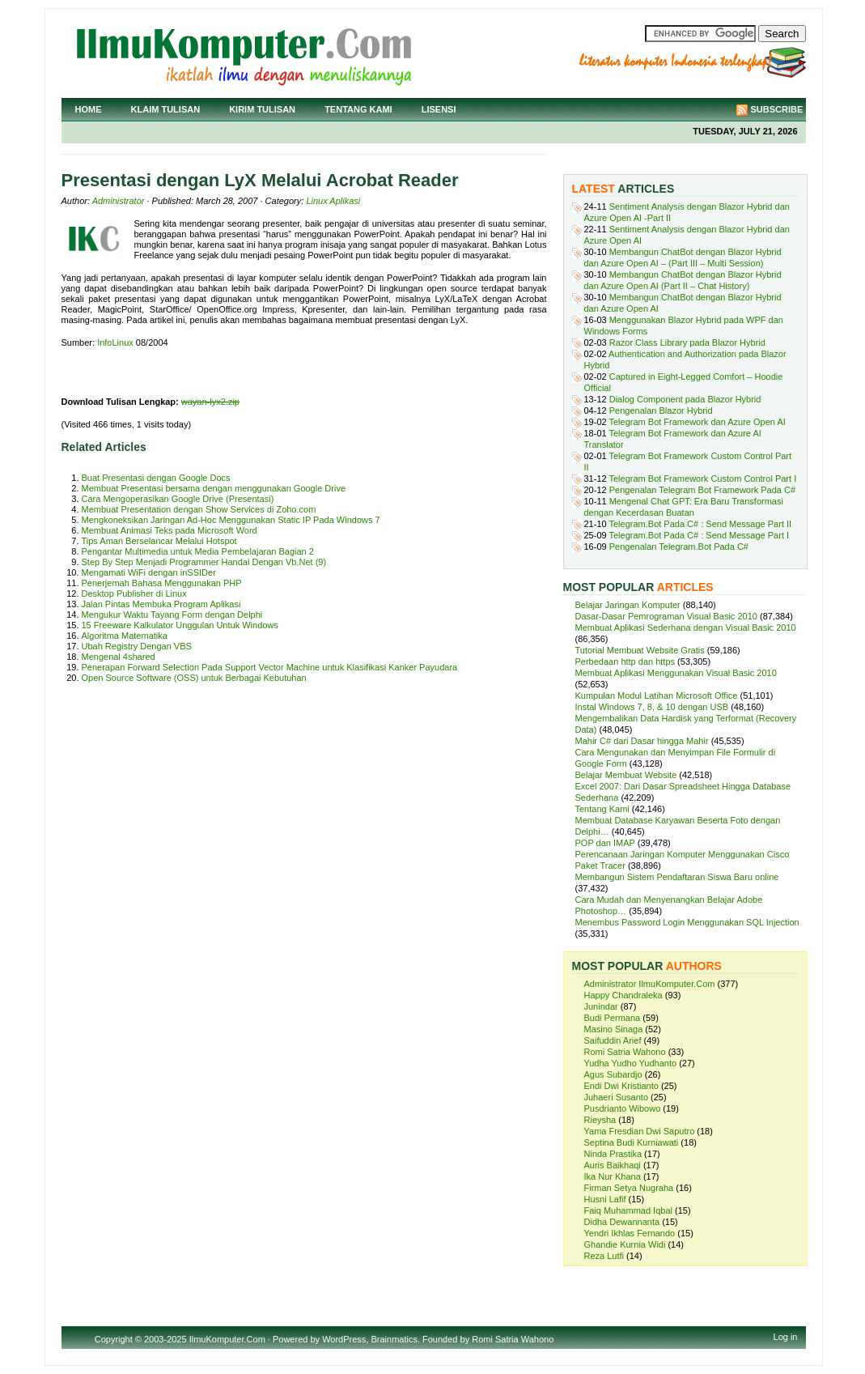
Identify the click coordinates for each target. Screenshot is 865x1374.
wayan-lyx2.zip (210, 401)
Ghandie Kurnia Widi (625, 1244)
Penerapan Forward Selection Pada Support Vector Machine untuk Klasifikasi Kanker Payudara (270, 667)
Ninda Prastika (613, 1154)
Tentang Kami (358, 109)
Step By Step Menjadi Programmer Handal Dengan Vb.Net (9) (204, 562)
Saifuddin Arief (613, 1040)
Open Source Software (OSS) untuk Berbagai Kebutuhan (194, 678)
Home (88, 109)
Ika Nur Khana (612, 1176)
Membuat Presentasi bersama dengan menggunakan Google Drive (214, 488)
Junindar (601, 1006)
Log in (786, 1337)
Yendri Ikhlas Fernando (630, 1233)
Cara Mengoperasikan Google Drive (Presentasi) (178, 499)
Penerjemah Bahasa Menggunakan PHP (162, 583)
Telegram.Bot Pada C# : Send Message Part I (699, 535)
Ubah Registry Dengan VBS (137, 646)
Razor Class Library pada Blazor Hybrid (687, 342)
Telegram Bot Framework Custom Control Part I (703, 478)
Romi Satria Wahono (625, 1052)
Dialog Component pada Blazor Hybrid (685, 399)
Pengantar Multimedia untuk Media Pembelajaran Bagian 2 (198, 551)
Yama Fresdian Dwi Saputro (639, 1131)
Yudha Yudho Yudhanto (630, 1063)
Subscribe (777, 109)
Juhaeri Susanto (616, 1097)
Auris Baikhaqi (612, 1165)
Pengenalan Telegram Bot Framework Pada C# (702, 490)
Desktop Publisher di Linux (134, 593)
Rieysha (600, 1120)
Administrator (118, 201)
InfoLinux (115, 342)
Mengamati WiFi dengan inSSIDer (149, 572)
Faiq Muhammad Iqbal (628, 1210)
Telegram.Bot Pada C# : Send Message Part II (700, 524)
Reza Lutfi (604, 1256)
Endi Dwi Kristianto (621, 1086)
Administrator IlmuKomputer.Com (649, 984)
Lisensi (439, 109)
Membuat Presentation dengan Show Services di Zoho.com (199, 509)
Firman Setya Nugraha (629, 1188)
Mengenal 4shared (118, 656)
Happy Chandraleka (623, 995)
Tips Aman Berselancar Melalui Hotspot (159, 541)
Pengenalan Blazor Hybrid (661, 410)
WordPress (344, 1339)
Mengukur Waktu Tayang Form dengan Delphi (172, 614)
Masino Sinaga (613, 1029)
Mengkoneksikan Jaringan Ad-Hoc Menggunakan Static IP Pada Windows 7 (231, 520)
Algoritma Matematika (124, 635)
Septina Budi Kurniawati (631, 1142)
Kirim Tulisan (262, 109)
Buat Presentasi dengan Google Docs (156, 478)
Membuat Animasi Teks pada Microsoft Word (169, 530)
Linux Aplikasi (333, 201)
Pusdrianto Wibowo (622, 1108)
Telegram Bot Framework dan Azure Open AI (697, 422)
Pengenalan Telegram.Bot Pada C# (678, 546)
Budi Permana (612, 1018)
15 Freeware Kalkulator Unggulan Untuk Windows (180, 625)
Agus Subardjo (613, 1074)
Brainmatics (394, 1339)
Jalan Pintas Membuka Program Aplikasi (161, 604)
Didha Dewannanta (622, 1222)
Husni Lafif (605, 1199)
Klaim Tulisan (166, 109)
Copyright (114, 1339)
